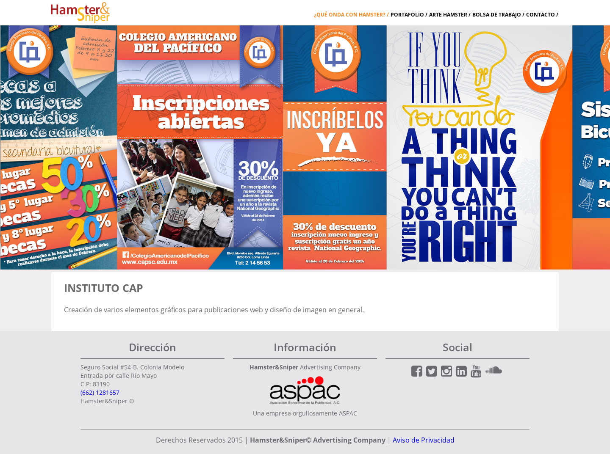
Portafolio (407, 14)
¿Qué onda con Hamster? (349, 14)
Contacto (540, 14)
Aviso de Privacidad (424, 440)
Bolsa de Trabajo (496, 14)
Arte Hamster (448, 14)
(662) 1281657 (99, 392)
